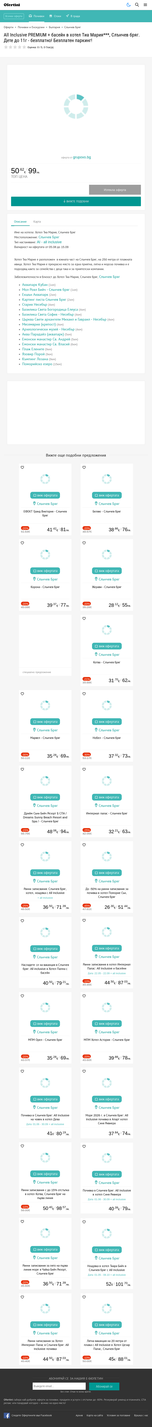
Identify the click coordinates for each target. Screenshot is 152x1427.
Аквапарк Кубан (35, 285)
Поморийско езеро (37, 364)
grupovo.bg (82, 157)
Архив (79, 1415)
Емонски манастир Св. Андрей (46, 339)
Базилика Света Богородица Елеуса (50, 309)
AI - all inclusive (49, 242)
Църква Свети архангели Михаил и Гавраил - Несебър (64, 319)
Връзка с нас (141, 1415)
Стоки (55, 16)
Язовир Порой (33, 354)
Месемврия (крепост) (39, 324)
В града (73, 16)
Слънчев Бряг (109, 277)
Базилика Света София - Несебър (48, 314)
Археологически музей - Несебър (48, 329)
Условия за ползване (118, 1415)
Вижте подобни (76, 201)
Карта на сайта (95, 1415)
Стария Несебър (34, 304)
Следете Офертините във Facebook (32, 1415)
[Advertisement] (76, 413)
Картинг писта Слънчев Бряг (44, 300)
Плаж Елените (33, 349)
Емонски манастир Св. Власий (46, 344)
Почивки (36, 16)
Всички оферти (13, 16)
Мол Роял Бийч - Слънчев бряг (46, 290)
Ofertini (12, 5)
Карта (37, 221)
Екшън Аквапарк (35, 295)
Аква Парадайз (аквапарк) (43, 334)
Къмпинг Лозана (35, 359)
